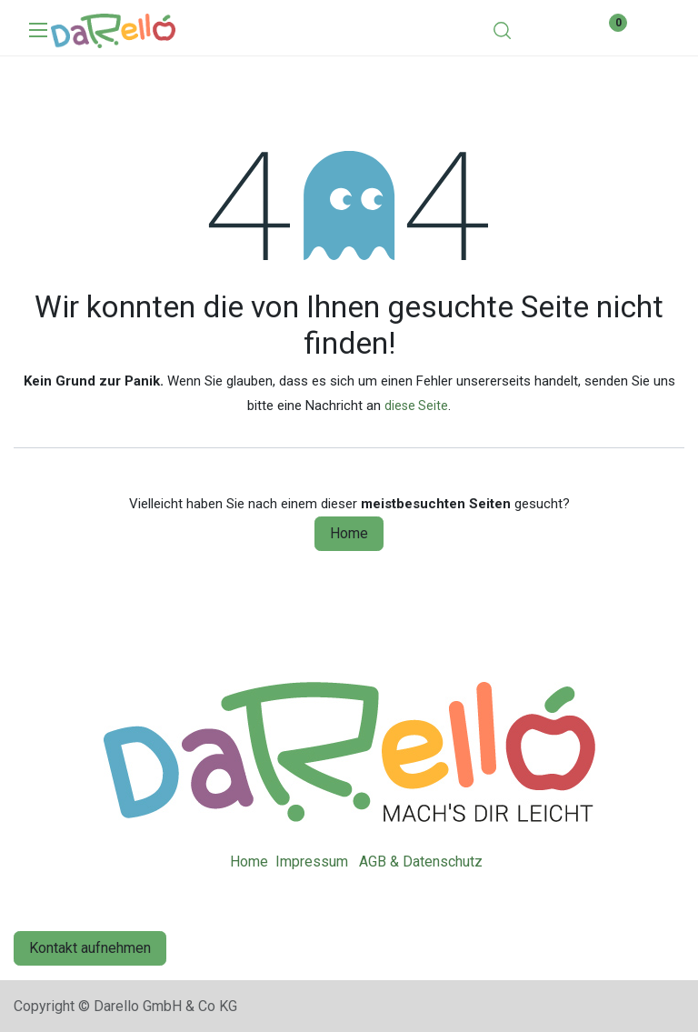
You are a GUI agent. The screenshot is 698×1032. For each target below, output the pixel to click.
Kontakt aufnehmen (90, 948)
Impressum (311, 861)
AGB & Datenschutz (421, 861)
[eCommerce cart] (553, 29)
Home (349, 533)
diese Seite (416, 405)
